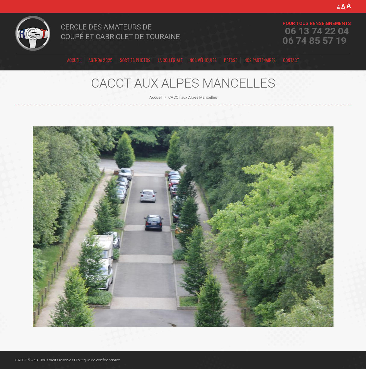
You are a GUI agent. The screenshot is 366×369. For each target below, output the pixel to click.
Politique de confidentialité (98, 360)
